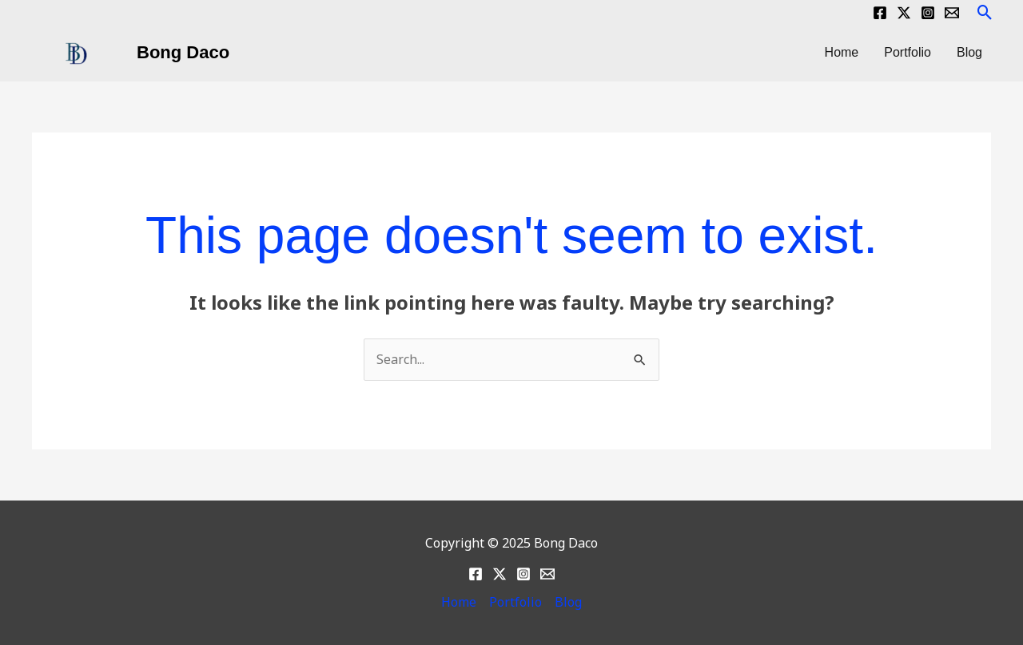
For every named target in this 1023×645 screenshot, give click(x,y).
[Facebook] (880, 13)
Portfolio (907, 52)
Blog (969, 52)
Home (842, 52)
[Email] (952, 13)
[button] (985, 12)
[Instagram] (928, 13)
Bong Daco (183, 52)
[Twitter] (904, 13)
